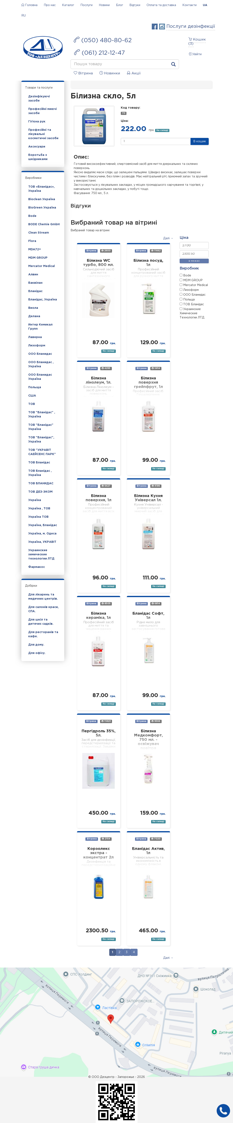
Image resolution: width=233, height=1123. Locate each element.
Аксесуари (36, 146)
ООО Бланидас (40, 354)
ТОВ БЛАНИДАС (40, 483)
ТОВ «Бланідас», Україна (41, 189)
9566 (155, 721)
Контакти (189, 5)
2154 (106, 839)
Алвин (33, 274)
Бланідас (35, 291)
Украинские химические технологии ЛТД (41, 554)
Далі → (168, 238)
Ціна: (125, 121)
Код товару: (130, 108)
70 (123, 113)
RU (23, 15)
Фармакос (36, 567)
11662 (156, 251)
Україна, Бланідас (42, 525)
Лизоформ (36, 345)
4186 (156, 486)
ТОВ (31, 404)
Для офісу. (36, 653)
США (32, 395)
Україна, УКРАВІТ (42, 542)
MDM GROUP (38, 258)
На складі (162, 130)
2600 (106, 251)
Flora (32, 241)
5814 (156, 368)
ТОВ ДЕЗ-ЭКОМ (40, 492)
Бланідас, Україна (42, 299)
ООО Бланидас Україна (40, 377)
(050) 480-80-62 (103, 40)
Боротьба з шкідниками (38, 157)
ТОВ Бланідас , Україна (40, 473)
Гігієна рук (36, 121)
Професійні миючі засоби (42, 111)
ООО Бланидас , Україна (41, 364)
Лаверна (35, 337)
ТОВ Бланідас (39, 462)
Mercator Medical (41, 266)
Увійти (195, 54)
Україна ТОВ (38, 517)
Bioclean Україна (41, 199)
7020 (155, 839)
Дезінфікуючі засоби (39, 98)
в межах (194, 261)
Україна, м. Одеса (42, 533)
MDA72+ (34, 249)
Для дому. (36, 645)
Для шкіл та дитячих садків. (40, 621)
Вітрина (91, 251)
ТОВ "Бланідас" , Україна (41, 414)
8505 (106, 604)
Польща (34, 387)
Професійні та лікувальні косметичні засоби (43, 134)
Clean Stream (38, 232)
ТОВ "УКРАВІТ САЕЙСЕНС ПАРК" (42, 452)
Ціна (184, 237)
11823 (106, 721)
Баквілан (35, 283)
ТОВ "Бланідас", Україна (41, 439)
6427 (106, 486)
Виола (33, 308)
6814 (156, 604)
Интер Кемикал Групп (40, 326)
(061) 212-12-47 (99, 52)
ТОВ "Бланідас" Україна (40, 427)
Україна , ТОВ (39, 508)
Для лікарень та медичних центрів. (43, 596)
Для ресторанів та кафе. (43, 634)
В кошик (199, 141)
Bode (32, 216)
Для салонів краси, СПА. (43, 609)
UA (205, 5)
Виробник (189, 268)
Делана (34, 316)
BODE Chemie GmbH (44, 224)
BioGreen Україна (42, 207)
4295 (106, 368)
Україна (34, 500)
